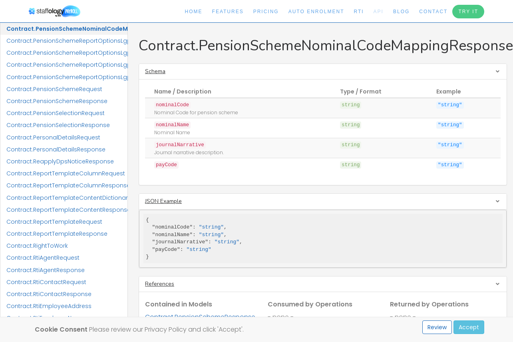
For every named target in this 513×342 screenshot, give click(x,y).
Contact (433, 11)
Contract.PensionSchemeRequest (54, 89)
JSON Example (163, 201)
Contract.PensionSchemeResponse (56, 101)
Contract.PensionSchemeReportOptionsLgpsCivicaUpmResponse (66, 53)
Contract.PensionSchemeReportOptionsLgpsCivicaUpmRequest (66, 41)
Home (194, 11)
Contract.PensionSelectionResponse (58, 125)
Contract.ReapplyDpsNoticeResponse (60, 161)
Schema (155, 71)
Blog (401, 11)
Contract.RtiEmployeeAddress (48, 306)
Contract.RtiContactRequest (46, 282)
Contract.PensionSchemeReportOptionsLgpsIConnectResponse (66, 77)
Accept (469, 327)
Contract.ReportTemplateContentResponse (66, 210)
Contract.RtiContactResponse (48, 294)
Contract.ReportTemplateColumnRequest (65, 173)
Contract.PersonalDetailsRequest (53, 137)
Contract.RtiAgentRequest (43, 258)
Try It (468, 11)
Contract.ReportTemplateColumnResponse (66, 185)
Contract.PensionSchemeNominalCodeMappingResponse (66, 29)
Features (228, 11)
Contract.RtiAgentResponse (45, 270)
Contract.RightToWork (37, 246)
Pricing (266, 11)
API (379, 11)
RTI (359, 11)
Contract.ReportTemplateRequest (54, 222)
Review (437, 327)
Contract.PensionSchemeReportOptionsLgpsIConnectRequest (66, 65)
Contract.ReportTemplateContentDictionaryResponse (66, 198)
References (159, 284)
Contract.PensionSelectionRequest (55, 113)
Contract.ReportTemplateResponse (56, 234)
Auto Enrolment (316, 11)
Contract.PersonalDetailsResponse (55, 149)
